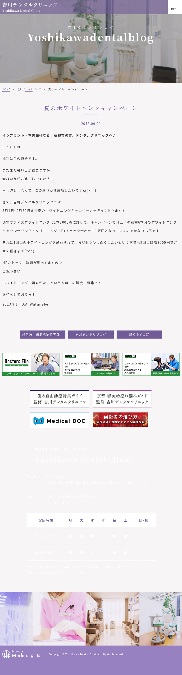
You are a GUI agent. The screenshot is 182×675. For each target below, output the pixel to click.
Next (177, 619)
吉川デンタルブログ (29, 89)
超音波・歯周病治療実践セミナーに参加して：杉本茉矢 (43, 334)
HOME (6, 89)
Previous (4, 619)
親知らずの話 (139, 334)
